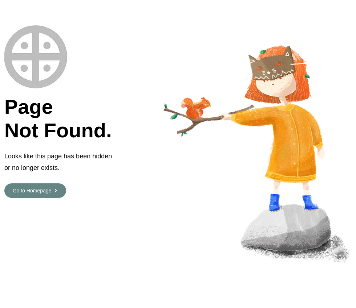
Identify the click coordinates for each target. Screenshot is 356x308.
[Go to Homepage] (35, 190)
